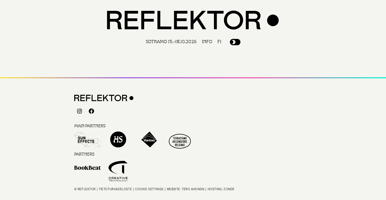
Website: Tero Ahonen (185, 189)
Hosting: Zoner (221, 189)
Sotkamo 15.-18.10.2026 (171, 42)
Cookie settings (149, 189)
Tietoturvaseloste (115, 189)
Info (207, 42)
